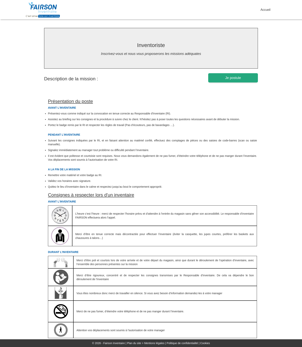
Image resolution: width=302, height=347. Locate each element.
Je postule (233, 78)
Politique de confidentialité (182, 343)
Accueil (265, 9)
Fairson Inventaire (114, 343)
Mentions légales (154, 343)
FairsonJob (45, 10)
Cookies (205, 343)
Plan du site (134, 343)
